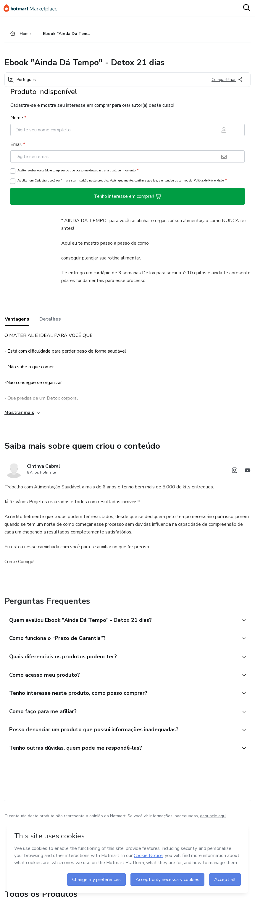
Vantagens (17, 320)
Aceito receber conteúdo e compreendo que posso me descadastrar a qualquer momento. (77, 171)
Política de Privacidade (209, 181)
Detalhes (50, 320)
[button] (121, 621)
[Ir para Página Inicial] (33, 8)
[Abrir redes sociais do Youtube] (248, 472)
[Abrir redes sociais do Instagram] (235, 472)
